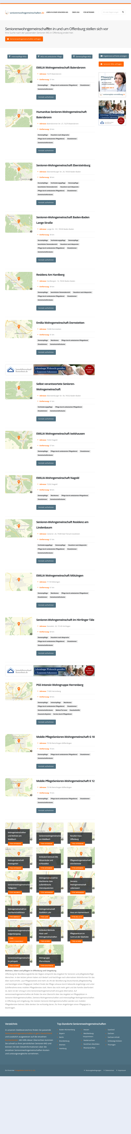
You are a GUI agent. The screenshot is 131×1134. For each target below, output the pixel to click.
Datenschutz (109, 1070)
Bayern (62, 1033)
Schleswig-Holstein (115, 1041)
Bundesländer (11, 1040)
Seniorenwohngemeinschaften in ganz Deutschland (28, 1033)
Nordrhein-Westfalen (91, 1044)
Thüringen (112, 1045)
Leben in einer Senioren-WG (57, 12)
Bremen (62, 1045)
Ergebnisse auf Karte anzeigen (114, 56)
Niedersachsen (89, 1040)
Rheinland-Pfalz (89, 1048)
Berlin (61, 1037)
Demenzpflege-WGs (82, 56)
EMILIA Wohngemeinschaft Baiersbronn (60, 68)
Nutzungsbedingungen (93, 1070)
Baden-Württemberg (67, 1030)
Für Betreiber (88, 12)
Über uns (75, 12)
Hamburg (62, 1048)
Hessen (86, 1030)
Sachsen (111, 1033)
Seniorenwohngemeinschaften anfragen (24, 39)
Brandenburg (64, 1041)
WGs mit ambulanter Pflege (50, 56)
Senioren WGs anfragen (111, 64)
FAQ (47, 28)
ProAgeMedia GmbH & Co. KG (25, 1070)
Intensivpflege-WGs (17, 56)
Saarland (111, 1030)
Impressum (122, 1070)
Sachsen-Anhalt (114, 1037)
